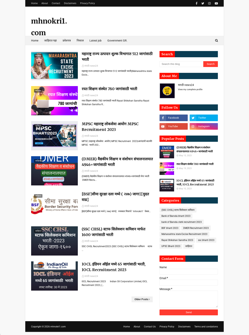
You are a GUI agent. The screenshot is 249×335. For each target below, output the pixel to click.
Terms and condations (206, 326)
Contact (56, 3)
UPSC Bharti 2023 (170, 246)
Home (34, 3)
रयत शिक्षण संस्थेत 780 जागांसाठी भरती (109, 88)
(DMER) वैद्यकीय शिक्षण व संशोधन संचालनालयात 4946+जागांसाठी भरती (117, 162)
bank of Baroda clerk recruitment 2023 (181, 222)
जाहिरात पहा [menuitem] (50, 40)
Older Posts (141, 299)
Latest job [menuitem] (95, 40)
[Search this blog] (181, 64)
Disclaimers (70, 3)
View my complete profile (190, 89)
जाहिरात (188, 246)
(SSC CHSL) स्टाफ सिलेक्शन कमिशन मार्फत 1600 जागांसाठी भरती (113, 232)
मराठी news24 (91, 65)
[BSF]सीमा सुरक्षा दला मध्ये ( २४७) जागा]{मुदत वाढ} (115, 197)
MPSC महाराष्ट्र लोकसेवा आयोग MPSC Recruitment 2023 (110, 127)
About (44, 3)
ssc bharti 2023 (206, 240)
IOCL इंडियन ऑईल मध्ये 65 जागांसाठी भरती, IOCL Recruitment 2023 (114, 267)
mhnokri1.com (58, 326)
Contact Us (150, 326)
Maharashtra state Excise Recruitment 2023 (184, 234)
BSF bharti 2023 (169, 228)
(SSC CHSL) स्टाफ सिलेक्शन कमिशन (178, 210)
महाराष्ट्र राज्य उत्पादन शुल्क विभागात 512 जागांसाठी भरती (117, 56)
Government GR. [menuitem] (117, 40)
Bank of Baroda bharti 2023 (175, 216)
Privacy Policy (87, 3)
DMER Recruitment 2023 (196, 228)
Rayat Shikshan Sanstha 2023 (177, 240)
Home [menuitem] (34, 40)
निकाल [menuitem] (80, 40)
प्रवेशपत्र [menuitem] (67, 40)
